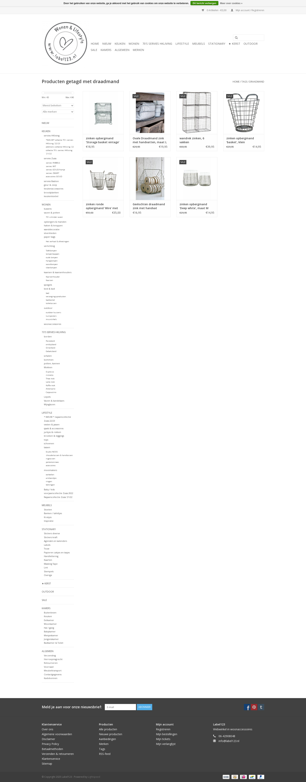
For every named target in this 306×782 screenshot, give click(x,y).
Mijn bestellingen (166, 734)
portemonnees (52, 462)
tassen (47, 447)
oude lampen (52, 257)
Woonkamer (50, 623)
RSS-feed (104, 754)
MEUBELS (198, 43)
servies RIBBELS (53, 163)
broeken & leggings (54, 435)
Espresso (50, 372)
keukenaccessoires (53, 188)
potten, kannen (52, 363)
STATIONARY (216, 43)
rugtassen (50, 458)
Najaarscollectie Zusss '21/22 (58, 497)
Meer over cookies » (231, 3)
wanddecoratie (52, 229)
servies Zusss (50, 158)
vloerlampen (51, 267)
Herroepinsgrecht (53, 659)
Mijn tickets (163, 739)
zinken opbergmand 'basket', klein (240, 140)
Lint (46, 567)
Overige (48, 575)
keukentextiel (51, 196)
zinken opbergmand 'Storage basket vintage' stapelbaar (102, 140)
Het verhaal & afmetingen (57, 241)
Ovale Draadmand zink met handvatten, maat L (150, 140)
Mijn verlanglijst (166, 744)
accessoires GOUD (54, 176)
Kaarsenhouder (53, 276)
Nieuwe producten (110, 734)
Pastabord (50, 341)
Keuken (48, 616)
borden (48, 336)
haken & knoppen (53, 225)
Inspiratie (48, 520)
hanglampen (52, 260)
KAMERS (106, 50)
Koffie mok (50, 385)
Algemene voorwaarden (57, 734)
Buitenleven (50, 612)
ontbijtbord (51, 344)
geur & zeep (50, 184)
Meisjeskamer (51, 635)
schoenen (49, 443)
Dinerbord (50, 348)
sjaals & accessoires (53, 428)
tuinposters (51, 316)
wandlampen (52, 264)
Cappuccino (51, 392)
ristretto (49, 375)
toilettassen (51, 303)
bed (47, 293)
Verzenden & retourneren (58, 754)
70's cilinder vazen (54, 217)
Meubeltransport (52, 670)
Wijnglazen (49, 404)
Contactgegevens (52, 674)
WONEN (134, 43)
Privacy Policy (50, 744)
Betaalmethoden (52, 749)
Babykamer (50, 631)
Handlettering (51, 556)
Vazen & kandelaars (54, 400)
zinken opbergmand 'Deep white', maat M (194, 206)
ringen (49, 481)
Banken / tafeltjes (53, 513)
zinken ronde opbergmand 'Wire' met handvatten (102, 206)
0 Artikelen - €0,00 (214, 10)
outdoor (48, 308)
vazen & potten (52, 212)
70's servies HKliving (157, 43)
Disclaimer (48, 739)
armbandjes (51, 478)
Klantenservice (51, 759)
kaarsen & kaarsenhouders (57, 272)
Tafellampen (51, 250)
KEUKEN (120, 43)
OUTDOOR (251, 43)
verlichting (49, 245)
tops (46, 439)
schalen (48, 355)
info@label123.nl (229, 741)
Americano (50, 388)
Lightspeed (94, 776)
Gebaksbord (51, 351)
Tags (244, 81)
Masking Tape (51, 563)
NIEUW (106, 43)
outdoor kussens (53, 312)
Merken (138, 50)
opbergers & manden (55, 221)
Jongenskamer (51, 639)
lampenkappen (52, 254)
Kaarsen (49, 280)
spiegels (48, 284)
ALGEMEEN (122, 50)
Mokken (48, 367)
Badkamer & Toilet (53, 642)
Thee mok (50, 378)
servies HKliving (52, 135)
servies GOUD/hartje (55, 169)
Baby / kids (49, 489)
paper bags (49, 236)
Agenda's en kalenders (55, 540)
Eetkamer (49, 620)
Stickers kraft (50, 537)
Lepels (47, 396)
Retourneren (51, 662)
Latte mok (50, 382)
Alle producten (108, 729)
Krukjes (48, 517)
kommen (48, 359)
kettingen (50, 484)
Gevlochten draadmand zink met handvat (149, 206)
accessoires (51, 465)
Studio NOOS (52, 452)
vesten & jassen (52, 424)
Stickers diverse (52, 533)
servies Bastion (51, 181)
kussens (48, 208)
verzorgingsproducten (56, 296)
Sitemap (47, 763)
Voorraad (48, 666)
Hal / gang (49, 627)
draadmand (256, 81)
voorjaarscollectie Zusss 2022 (58, 493)
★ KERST (234, 43)
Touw (46, 548)
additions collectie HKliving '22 (60, 147)
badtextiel (50, 300)
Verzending (50, 655)
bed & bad (49, 288)
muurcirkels (51, 319)
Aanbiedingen (107, 739)
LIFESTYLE (182, 43)
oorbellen (50, 474)
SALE (94, 50)
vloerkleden (50, 233)
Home (95, 43)
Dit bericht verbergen (204, 3)
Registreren (163, 729)
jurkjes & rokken (52, 432)
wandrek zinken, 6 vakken (192, 140)
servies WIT (51, 166)
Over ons (47, 729)
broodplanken (51, 192)
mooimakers (50, 470)
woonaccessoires (52, 324)
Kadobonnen (50, 678)
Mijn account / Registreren (247, 10)
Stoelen (48, 509)
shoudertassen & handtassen (59, 455)
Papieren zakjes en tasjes (57, 552)
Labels (47, 544)
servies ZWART (52, 173)
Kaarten (48, 559)
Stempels (48, 571)
